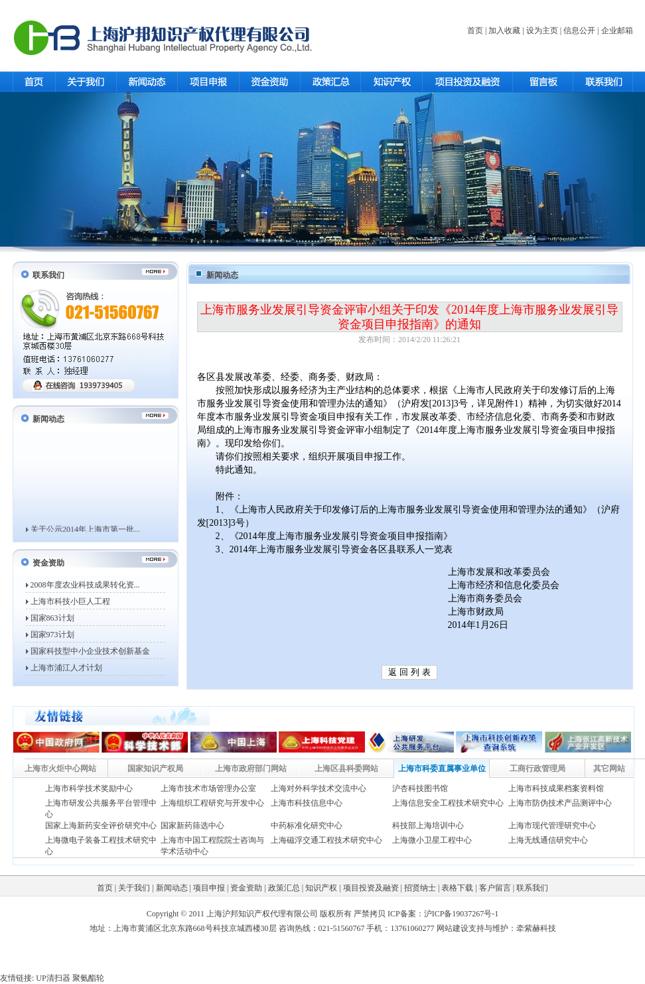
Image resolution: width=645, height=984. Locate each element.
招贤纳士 (420, 887)
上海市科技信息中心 (306, 803)
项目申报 (209, 887)
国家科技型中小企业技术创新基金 (90, 651)
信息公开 (579, 30)
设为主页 (542, 30)
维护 (500, 928)
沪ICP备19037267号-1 (461, 913)
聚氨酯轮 (88, 978)
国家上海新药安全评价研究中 (97, 825)
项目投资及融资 (371, 887)
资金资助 (246, 887)
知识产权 (321, 887)
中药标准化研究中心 (306, 825)
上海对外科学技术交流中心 (318, 788)
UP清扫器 (53, 978)
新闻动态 (172, 887)
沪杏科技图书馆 (420, 788)
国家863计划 (52, 618)
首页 (475, 30)
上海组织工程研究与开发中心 (212, 803)
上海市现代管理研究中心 (552, 825)
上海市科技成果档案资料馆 (556, 788)
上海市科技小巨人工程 (70, 601)
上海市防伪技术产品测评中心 (560, 803)
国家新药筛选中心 (192, 825)
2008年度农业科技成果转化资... (85, 584)
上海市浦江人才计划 (66, 667)
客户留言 (495, 887)
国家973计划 (52, 634)
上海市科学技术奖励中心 (89, 788)
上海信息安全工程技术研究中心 (448, 803)
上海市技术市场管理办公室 (208, 788)
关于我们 (134, 887)
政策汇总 (284, 887)
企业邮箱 (617, 30)
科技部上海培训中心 (428, 825)
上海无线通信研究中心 (548, 840)
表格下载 (457, 887)
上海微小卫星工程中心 (432, 840)
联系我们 (532, 887)
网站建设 (452, 928)
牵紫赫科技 (536, 928)
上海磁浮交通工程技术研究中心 (326, 840)
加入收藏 (504, 30)
